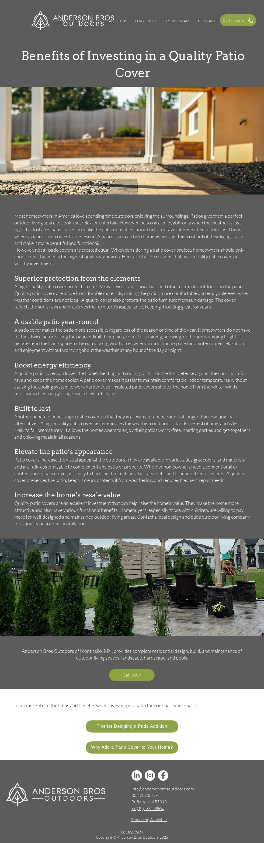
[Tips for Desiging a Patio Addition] (132, 726)
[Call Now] (238, 20)
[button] (42, 21)
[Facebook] (163, 775)
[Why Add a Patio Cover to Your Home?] (132, 747)
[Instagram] (150, 775)
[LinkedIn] (136, 775)
